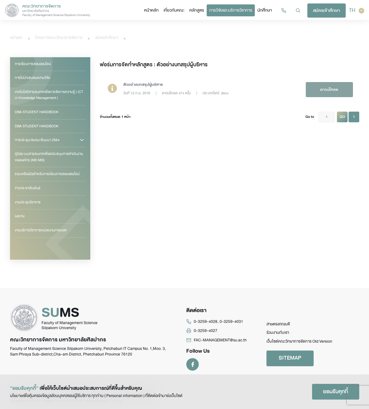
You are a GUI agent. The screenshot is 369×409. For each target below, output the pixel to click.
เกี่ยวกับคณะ (174, 10)
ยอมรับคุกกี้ (335, 391)
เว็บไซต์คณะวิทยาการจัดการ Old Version (299, 341)
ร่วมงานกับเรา (277, 332)
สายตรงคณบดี (278, 324)
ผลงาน (20, 216)
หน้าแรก (16, 38)
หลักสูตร (196, 10)
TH (356, 10)
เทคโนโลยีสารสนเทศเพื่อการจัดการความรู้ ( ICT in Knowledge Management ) (49, 95)
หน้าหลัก (151, 10)
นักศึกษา (264, 10)
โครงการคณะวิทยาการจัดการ (58, 38)
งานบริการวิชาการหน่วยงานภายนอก (41, 230)
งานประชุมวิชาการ (28, 202)
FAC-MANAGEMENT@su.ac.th (220, 340)
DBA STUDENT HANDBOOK (37, 112)
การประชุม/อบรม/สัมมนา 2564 (37, 140)
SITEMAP (290, 358)
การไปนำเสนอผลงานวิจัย (32, 77)
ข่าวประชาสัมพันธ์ (27, 188)
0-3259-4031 (231, 321)
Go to (309, 117)
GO (342, 117)
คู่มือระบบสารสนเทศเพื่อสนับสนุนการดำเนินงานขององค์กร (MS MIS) (49, 157)
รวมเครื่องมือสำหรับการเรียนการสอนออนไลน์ (47, 174)
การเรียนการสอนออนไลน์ (33, 64)
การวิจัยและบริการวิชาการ (230, 10)
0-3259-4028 (205, 321)
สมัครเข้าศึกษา (326, 10)
